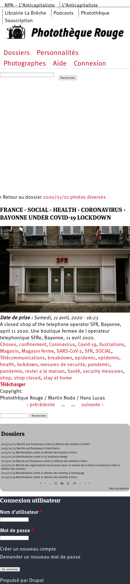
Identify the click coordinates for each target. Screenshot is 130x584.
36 (74, 483)
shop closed (27, 378)
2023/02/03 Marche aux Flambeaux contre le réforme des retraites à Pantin (45, 444)
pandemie (11, 371)
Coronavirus (62, 344)
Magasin (9, 351)
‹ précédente (41, 404)
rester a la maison (45, 371)
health (7, 364)
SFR (89, 351)
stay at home (57, 378)
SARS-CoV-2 (69, 351)
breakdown (60, 358)
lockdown (27, 364)
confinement (32, 344)
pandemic (99, 364)
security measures (103, 371)
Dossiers (17, 53)
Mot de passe (17, 530)
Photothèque (95, 13)
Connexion (90, 63)
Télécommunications (22, 358)
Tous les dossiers (119, 488)
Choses (8, 344)
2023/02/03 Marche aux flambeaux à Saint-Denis (30, 448)
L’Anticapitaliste (80, 5)
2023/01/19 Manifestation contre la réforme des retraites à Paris (39, 477)
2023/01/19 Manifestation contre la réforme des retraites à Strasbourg (42, 473)
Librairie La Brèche (25, 13)
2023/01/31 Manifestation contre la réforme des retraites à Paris (39, 452)
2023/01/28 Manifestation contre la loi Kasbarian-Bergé (34, 456)
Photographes (25, 63)
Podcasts (63, 13)
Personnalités (58, 53)
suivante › (92, 404)
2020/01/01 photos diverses (74, 197)
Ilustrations (111, 344)
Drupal (36, 580)
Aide (60, 63)
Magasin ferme (37, 351)
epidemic (85, 358)
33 (55, 483)
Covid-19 (87, 344)
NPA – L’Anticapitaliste (30, 5)
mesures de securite (62, 364)
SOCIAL (103, 351)
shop (5, 378)
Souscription (19, 20)
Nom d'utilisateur (21, 512)
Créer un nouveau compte (28, 549)
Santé (73, 371)
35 (68, 483)
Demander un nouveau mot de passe (40, 557)
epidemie (108, 358)
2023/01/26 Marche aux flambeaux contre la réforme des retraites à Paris (44, 461)
